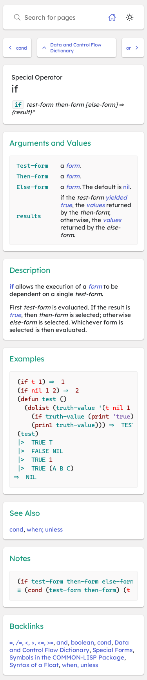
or (133, 48)
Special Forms (112, 650)
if (11, 286)
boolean (82, 642)
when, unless (80, 665)
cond (17, 48)
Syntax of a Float (34, 665)
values (95, 205)
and (62, 642)
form (73, 165)
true (66, 205)
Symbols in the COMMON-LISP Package (66, 657)
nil (126, 187)
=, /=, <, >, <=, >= (31, 642)
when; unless (45, 529)
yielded (116, 197)
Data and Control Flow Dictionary (72, 48)
